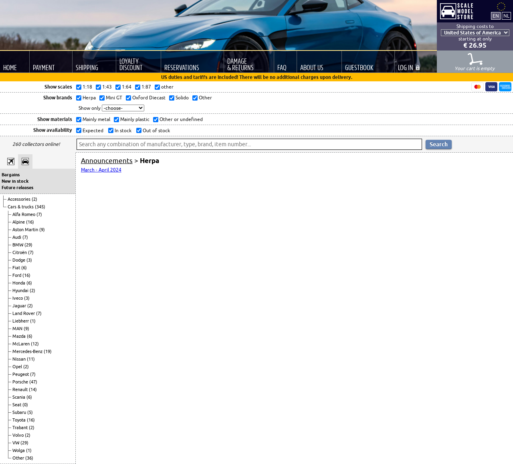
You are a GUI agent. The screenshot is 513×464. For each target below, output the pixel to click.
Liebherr (21, 321)
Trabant (20, 427)
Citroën (20, 252)
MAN (18, 328)
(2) (34, 199)
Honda (19, 282)
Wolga (19, 450)
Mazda (19, 336)
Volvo (18, 435)
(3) (29, 260)
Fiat (16, 267)
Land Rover (24, 313)
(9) (42, 229)
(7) (39, 214)
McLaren (21, 343)
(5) (30, 412)
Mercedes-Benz (28, 351)
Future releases (17, 187)
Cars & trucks (21, 206)
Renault (20, 389)
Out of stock (155, 130)
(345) (40, 206)
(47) (33, 381)
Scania (19, 397)
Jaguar (19, 305)
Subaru (19, 412)
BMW (18, 244)
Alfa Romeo (24, 214)
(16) (30, 222)
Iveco (18, 298)
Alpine (19, 222)
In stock (122, 130)
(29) (28, 244)
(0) (25, 404)
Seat (17, 404)
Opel (17, 366)
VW (16, 442)
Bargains (11, 174)
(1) (33, 321)
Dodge (19, 260)
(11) (31, 359)
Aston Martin (25, 229)
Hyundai (21, 290)
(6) (24, 267)
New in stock (15, 181)
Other (18, 458)
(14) (33, 389)
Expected (92, 130)
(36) (29, 458)
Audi (17, 237)
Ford (17, 275)
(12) (35, 343)
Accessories (20, 199)
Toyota (19, 420)
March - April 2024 (101, 169)
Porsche (20, 381)
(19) (48, 351)
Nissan (19, 359)
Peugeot (21, 374)
